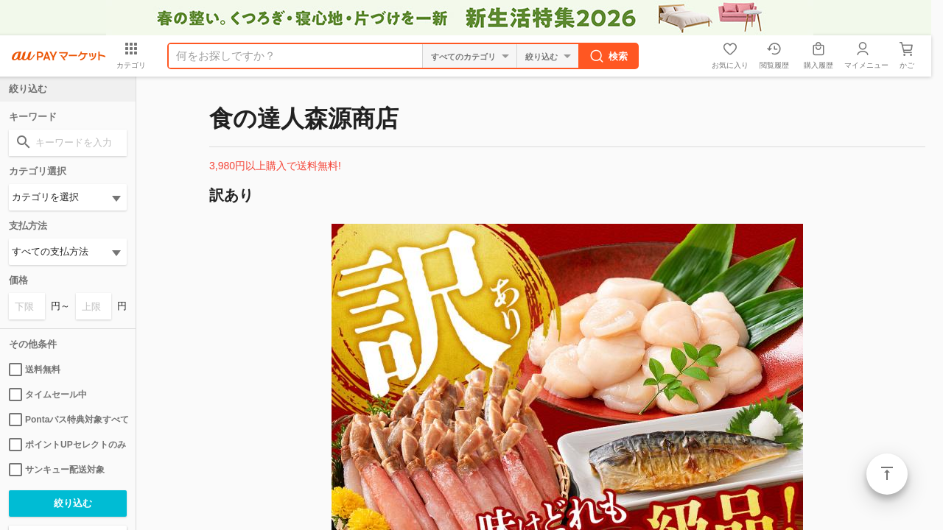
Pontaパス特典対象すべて (68, 419)
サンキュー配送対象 (57, 469)
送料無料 (34, 369)
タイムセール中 (48, 394)
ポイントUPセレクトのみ (67, 444)
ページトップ (887, 474)
